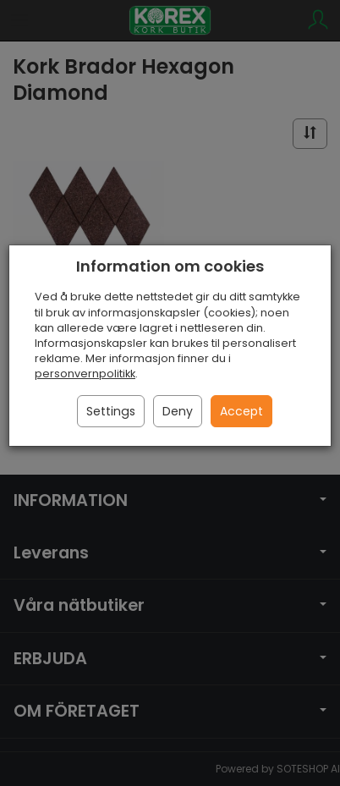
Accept (241, 411)
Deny (177, 411)
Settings (110, 411)
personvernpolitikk (85, 373)
